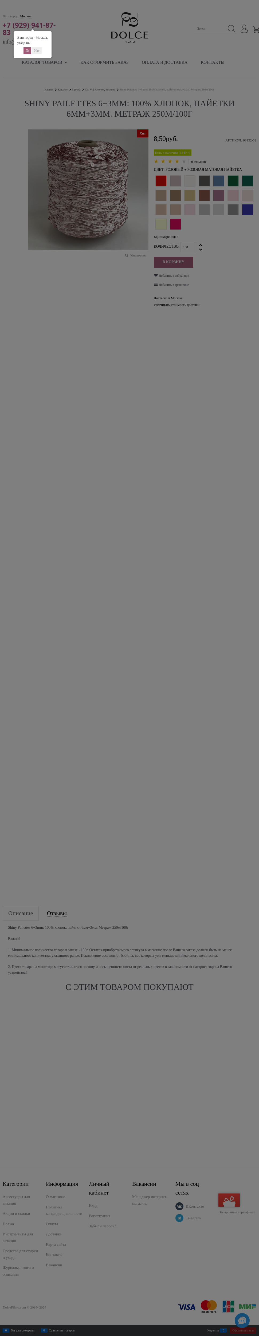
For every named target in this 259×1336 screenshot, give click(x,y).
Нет (36, 50)
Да (27, 50)
